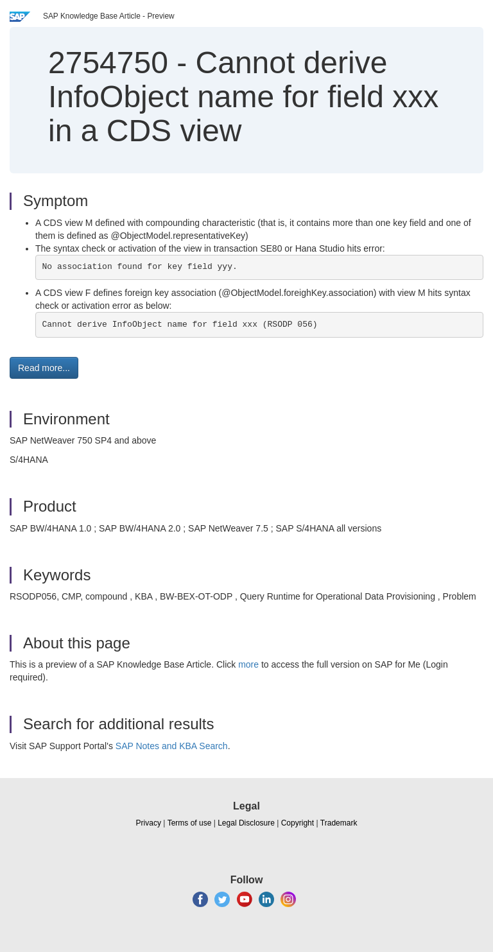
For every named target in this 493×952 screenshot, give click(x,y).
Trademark (339, 822)
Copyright (297, 822)
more (248, 664)
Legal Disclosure (246, 822)
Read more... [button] (44, 368)
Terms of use (190, 822)
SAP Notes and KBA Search (172, 746)
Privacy (148, 822)
